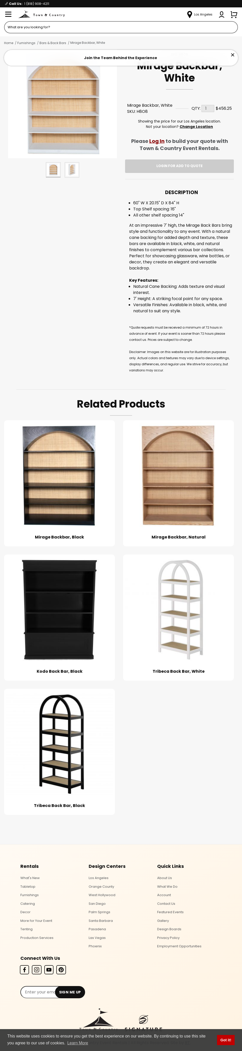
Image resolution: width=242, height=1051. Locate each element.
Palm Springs (99, 912)
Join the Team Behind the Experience (120, 57)
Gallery (163, 920)
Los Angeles (99, 877)
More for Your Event (36, 920)
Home (8, 43)
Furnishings (26, 43)
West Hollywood (102, 895)
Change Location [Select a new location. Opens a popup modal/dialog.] (196, 126)
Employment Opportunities (179, 946)
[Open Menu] (8, 14)
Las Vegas (97, 937)
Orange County (101, 886)
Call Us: (27, 3)
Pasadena (97, 929)
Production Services (36, 937)
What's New (30, 877)
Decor (25, 912)
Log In (157, 141)
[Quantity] (207, 108)
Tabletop (27, 886)
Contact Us (166, 903)
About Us (164, 877)
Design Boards (169, 929)
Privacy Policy (168, 937)
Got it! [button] (225, 1040)
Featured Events (170, 912)
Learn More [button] (77, 1043)
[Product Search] (121, 27)
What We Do (167, 886)
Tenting (26, 929)
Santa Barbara (101, 920)
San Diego (97, 903)
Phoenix (95, 946)
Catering (27, 903)
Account (164, 895)
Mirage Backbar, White (87, 43)
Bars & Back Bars (52, 43)
